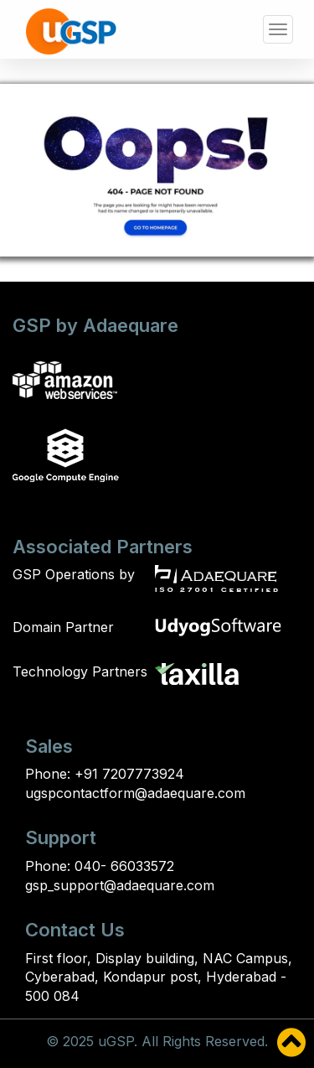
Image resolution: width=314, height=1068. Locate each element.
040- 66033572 (122, 866)
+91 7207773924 (127, 773)
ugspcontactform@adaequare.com (135, 793)
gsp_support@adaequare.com (119, 885)
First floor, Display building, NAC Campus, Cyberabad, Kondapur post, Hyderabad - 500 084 (158, 977)
